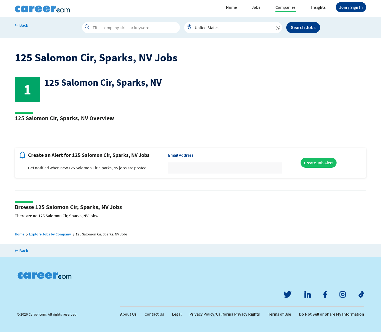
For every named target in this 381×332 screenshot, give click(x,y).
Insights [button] (318, 7)
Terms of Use (279, 314)
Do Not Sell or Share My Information (331, 314)
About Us (128, 314)
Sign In (351, 7)
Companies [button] (285, 7)
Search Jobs (303, 27)
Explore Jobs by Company (50, 234)
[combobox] (233, 27)
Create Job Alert (318, 162)
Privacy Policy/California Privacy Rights (224, 314)
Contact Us (154, 314)
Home (231, 7)
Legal (177, 314)
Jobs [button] (256, 7)
